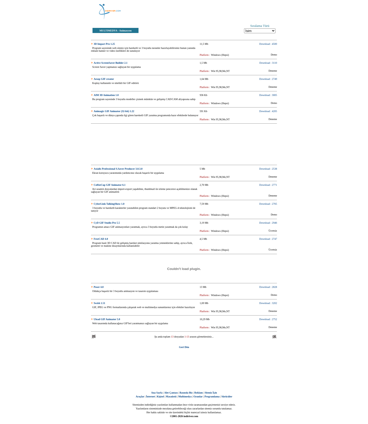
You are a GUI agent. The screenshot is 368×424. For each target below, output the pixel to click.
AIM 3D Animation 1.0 (106, 95)
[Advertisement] (209, 11)
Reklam (198, 392)
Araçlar (140, 396)
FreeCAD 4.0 (101, 238)
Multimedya (185, 396)
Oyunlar (198, 396)
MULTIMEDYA (108, 30)
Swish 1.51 (99, 303)
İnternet (150, 396)
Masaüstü (171, 396)
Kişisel (160, 396)
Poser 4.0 (99, 287)
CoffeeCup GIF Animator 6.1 (109, 184)
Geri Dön (184, 347)
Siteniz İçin (211, 392)
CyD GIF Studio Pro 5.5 (107, 222)
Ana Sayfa (156, 392)
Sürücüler (226, 396)
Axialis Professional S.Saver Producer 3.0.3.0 (118, 168)
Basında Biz (185, 392)
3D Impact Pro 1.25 (104, 43)
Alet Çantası (171, 392)
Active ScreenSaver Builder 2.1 (111, 62)
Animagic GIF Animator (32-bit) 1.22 (114, 111)
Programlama (212, 396)
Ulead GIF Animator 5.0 (107, 319)
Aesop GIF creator (104, 79)
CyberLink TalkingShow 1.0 (109, 203)
